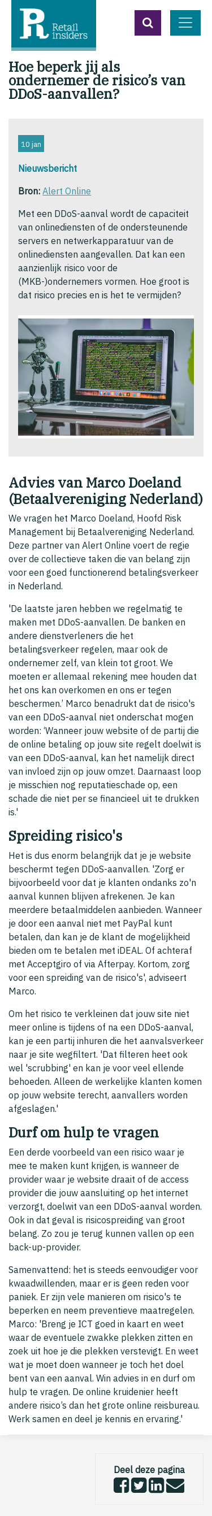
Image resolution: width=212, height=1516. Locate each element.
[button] (148, 23)
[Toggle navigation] (185, 23)
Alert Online (66, 191)
